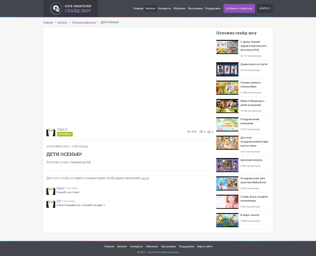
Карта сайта (204, 246)
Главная (138, 8)
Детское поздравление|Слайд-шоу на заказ (254, 141)
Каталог (151, 8)
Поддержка (212, 8)
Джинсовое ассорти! (254, 64)
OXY (58, 200)
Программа (195, 8)
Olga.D (62, 129)
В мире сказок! (250, 214)
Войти (265, 8)
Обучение (179, 8)
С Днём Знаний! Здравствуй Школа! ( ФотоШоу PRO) (253, 45)
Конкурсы (164, 8)
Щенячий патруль (251, 159)
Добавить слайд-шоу (239, 8)
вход (145, 178)
